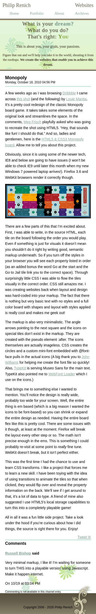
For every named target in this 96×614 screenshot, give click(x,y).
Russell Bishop (18, 553)
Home (14, 13)
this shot (23, 99)
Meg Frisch (32, 122)
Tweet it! (84, 537)
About (59, 13)
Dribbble (69, 93)
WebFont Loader (61, 374)
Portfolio (37, 13)
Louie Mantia (76, 99)
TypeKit (20, 368)
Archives (82, 13)
